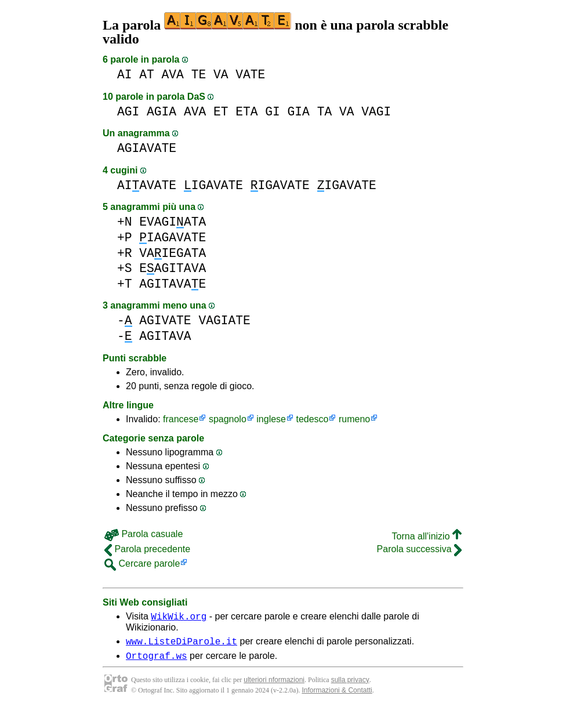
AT (146, 74)
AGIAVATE (146, 148)
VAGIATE (224, 320)
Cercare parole (142, 563)
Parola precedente (147, 549)
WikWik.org (178, 617)
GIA (299, 111)
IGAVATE (213, 185)
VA (220, 74)
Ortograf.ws (156, 660)
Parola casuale (143, 534)
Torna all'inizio (427, 536)
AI (124, 74)
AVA (173, 74)
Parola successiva (419, 549)
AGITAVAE (172, 284)
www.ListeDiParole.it (181, 644)
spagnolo (227, 419)
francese (180, 419)
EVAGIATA (172, 221)
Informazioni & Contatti (337, 695)
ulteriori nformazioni (274, 685)
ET (220, 111)
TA (324, 111)
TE (198, 74)
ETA (246, 111)
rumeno (354, 419)
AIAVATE (146, 185)
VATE (250, 74)
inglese (271, 419)
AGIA (161, 111)
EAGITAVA (172, 268)
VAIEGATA (172, 253)
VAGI (376, 111)
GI (272, 111)
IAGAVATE (172, 237)
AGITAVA (165, 336)
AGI (128, 111)
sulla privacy (350, 685)
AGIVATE (165, 320)
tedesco (312, 419)
